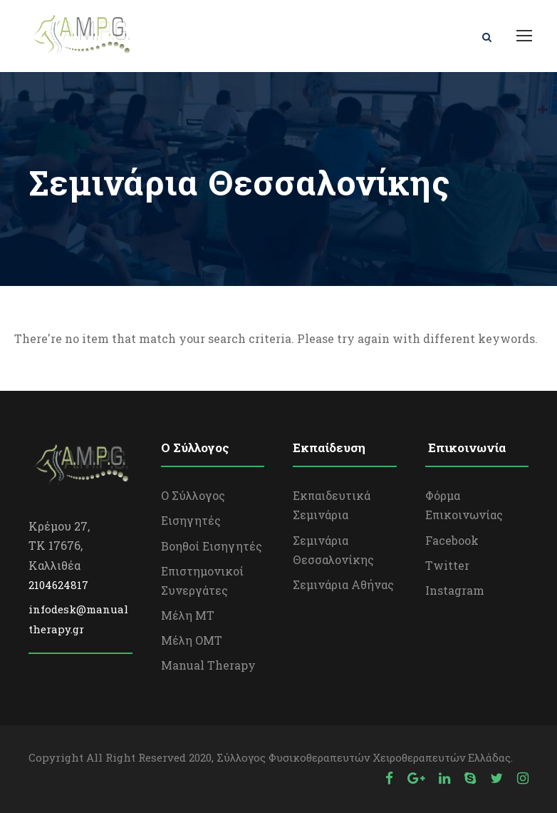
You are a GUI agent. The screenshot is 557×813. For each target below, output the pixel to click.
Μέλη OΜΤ (191, 640)
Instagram (454, 590)
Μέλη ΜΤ (187, 615)
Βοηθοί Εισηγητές (211, 545)
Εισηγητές (191, 520)
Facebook (452, 540)
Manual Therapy (208, 665)
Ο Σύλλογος (193, 495)
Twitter (447, 565)
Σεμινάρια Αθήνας (343, 584)
